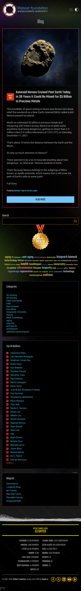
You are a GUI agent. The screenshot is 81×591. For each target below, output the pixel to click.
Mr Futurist (11, 490)
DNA (8, 303)
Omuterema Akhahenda (21, 397)
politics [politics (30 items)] (66, 268)
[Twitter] (58, 579)
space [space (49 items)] (51, 271)
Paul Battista (16, 378)
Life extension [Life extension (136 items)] (24, 268)
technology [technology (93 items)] (68, 271)
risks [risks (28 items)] (40, 272)
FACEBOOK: (23, 541)
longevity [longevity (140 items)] (47, 268)
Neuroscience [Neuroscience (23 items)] (60, 268)
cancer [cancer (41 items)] (41, 261)
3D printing (11, 295)
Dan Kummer (16, 393)
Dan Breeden (16, 367)
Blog (40, 22)
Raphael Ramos (17, 423)
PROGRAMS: (46, 561)
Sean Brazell (16, 426)
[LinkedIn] (64, 579)
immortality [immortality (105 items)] (60, 264)
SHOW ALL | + (10, 463)
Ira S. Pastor (16, 456)
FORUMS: (45, 565)
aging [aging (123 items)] (8, 257)
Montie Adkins (17, 452)
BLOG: (44, 549)
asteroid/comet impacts (17, 331)
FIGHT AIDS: (26, 557)
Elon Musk (11, 309)
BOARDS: (45, 553)
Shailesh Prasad (18, 371)
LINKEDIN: (23, 545)
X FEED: (24, 549)
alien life (10, 323)
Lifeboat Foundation (19, 579)
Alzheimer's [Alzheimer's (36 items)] (18, 258)
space (35, 191)
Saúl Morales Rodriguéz (21, 356)
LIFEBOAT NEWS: (48, 541)
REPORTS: (45, 557)
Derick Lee (15, 412)
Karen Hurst (16, 386)
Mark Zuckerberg (14, 317)
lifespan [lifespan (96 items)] (37, 268)
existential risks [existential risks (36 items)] (66, 261)
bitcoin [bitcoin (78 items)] (21, 260)
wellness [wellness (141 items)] (48, 275)
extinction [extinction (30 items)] (75, 261)
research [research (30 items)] (35, 272)
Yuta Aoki (15, 404)
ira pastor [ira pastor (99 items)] (11, 268)
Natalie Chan (16, 441)
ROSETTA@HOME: (23, 565)
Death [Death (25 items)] (59, 261)
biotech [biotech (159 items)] (72, 257)
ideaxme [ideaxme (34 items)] (50, 265)
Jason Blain (16, 448)
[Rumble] (75, 579)
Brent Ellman (16, 437)
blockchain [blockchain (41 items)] (28, 261)
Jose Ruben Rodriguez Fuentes (25, 389)
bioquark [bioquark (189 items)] (62, 257)
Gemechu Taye (19, 191)
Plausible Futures (14, 497)
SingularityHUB (13, 501)
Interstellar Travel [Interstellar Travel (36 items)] (72, 265)
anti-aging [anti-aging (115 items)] (28, 257)
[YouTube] (69, 579)
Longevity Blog (13, 487)
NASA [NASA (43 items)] (54, 268)
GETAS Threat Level (40, 530)
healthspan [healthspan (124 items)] (35, 264)
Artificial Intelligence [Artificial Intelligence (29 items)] (40, 257)
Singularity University (16, 312)
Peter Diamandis (14, 300)
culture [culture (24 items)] (55, 261)
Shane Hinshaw (17, 419)
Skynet (9, 314)
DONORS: (32, 553)
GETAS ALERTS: (47, 545)
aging (9, 320)
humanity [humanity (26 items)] (44, 265)
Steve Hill (14, 430)
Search (75, 221)
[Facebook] (53, 579)
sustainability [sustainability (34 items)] (58, 272)
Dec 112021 (10, 96)
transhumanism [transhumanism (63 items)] (35, 275)
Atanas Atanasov (18, 459)
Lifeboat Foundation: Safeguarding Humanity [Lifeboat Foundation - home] (33, 9)
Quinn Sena (15, 364)
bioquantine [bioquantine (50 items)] (51, 257)
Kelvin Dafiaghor (18, 382)
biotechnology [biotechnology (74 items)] (11, 260)
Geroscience (12, 483)
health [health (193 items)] (25, 264)
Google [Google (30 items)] (18, 265)
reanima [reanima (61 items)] (72, 268)
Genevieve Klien (17, 353)
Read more (41, 199)
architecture (12, 329)
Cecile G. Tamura (18, 408)
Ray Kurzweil (12, 306)
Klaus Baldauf (17, 401)
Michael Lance (17, 445)
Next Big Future (13, 494)
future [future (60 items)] (7, 264)
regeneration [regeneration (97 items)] (26, 271)
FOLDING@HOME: (24, 561)
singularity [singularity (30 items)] (45, 272)
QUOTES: (33, 569)
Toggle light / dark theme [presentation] (76, 9)
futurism (29, 191)
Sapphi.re (45, 579)
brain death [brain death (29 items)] (35, 261)
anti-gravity (11, 326)
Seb (12, 434)
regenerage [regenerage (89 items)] (13, 271)
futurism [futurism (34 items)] (12, 265)
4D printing (11, 298)
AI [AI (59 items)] (12, 257)
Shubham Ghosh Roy (20, 360)
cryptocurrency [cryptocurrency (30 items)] (49, 261)
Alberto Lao (15, 415)
